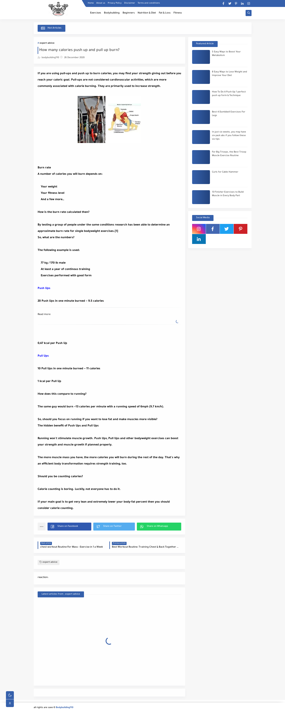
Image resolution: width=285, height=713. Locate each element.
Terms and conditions (149, 3)
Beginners (129, 13)
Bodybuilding (112, 13)
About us (100, 3)
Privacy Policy (115, 3)
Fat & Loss (165, 13)
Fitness (177, 13)
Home (91, 3)
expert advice (47, 43)
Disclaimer (129, 3)
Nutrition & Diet (147, 13)
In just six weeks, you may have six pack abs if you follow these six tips (229, 136)
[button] (69, 527)
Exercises (95, 13)
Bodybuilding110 (64, 707)
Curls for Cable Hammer (225, 172)
